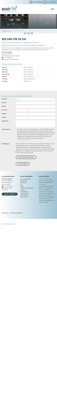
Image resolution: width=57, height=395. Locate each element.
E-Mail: (4, 117)
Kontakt (14, 31)
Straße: (4, 106)
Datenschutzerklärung (23, 140)
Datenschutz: (6, 129)
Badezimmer (23, 181)
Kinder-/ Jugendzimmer (26, 188)
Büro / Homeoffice (25, 179)
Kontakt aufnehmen (9, 194)
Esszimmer (23, 182)
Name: (4, 102)
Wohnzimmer (24, 197)
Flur (21, 184)
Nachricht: (5, 121)
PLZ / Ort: (4, 110)
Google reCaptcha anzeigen (26, 157)
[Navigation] (52, 9)
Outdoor (22, 189)
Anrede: (4, 99)
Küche (22, 186)
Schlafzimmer (24, 195)
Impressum (5, 213)
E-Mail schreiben (38, 2)
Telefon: (4, 113)
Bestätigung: (5, 143)
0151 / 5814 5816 (51, 2)
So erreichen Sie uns (21, 31)
